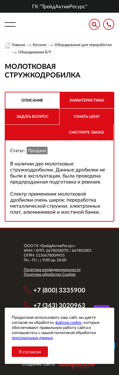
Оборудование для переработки (83, 45)
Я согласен (30, 351)
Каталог (40, 45)
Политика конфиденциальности (52, 269)
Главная (18, 45)
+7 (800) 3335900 (59, 290)
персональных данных (32, 337)
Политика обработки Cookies (50, 274)
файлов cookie (68, 322)
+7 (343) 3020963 (59, 305)
